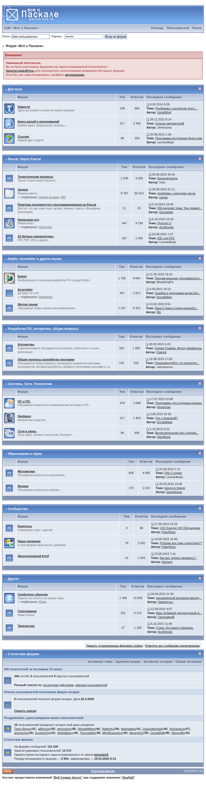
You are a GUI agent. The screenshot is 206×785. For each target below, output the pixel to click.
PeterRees (169, 532)
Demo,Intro (45, 227)
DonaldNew (164, 297)
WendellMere (86, 728)
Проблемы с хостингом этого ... (176, 108)
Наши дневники (29, 541)
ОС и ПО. (24, 401)
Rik (159, 312)
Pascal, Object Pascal (24, 159)
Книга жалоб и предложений (38, 121)
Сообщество (18, 509)
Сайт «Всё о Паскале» (21, 28)
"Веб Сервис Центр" (67, 777)
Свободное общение (33, 594)
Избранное (46, 296)
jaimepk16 (101, 754)
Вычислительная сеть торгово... (177, 432)
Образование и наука (25, 454)
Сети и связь (27, 431)
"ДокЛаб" (128, 777)
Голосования (27, 611)
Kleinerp (167, 561)
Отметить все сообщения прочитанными (172, 645)
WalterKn (108, 728)
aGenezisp (21, 732)
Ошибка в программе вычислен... (178, 293)
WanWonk (164, 436)
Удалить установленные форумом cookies (114, 645)
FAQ (63, 197)
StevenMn (178, 732)
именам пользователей (91, 685)
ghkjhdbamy (65, 732)
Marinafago (128, 728)
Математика (26, 471)
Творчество (26, 625)
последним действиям (58, 685)
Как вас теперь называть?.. (178, 557)
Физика (23, 486)
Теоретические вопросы (35, 176)
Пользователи (178, 28)
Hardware (24, 416)
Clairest (161, 352)
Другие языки (28, 304)
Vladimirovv (165, 602)
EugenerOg (42, 732)
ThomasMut (87, 732)
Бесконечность (167, 178)
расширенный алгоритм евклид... (179, 598)
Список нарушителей (169, 123)
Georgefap (166, 212)
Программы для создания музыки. (178, 403)
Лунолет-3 (164, 223)
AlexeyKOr (136, 732)
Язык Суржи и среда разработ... (176, 308)
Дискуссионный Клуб (33, 556)
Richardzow (177, 728)
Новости (24, 106)
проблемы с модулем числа (176, 193)
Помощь (157, 28)
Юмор (42, 601)
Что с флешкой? (166, 418)
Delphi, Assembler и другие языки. (35, 259)
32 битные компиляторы (36, 236)
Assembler (25, 289)
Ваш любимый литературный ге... (179, 613)
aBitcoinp (44, 728)
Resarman (164, 407)
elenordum (64, 728)
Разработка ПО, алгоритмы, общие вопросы (43, 329)
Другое (13, 579)
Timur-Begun (22, 728)
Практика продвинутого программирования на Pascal (57, 204)
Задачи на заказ (49, 197)
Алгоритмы (26, 344)
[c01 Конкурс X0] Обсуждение (180, 528)
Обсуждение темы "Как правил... (179, 208)
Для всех (15, 89)
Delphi (22, 276)
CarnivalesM (166, 617)
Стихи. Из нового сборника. (175, 627)
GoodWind (164, 112)
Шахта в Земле (174, 488)
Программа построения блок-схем (178, 138)
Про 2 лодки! (173, 472)
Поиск (197, 28)
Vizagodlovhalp (153, 728)
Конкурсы (25, 526)
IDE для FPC (166, 238)
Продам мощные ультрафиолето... (178, 278)
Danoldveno (174, 492)
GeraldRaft (157, 732)
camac (163, 197)
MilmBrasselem (112, 732)
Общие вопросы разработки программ (46, 359)
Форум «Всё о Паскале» (25, 46)
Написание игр (28, 219)
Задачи (23, 189)
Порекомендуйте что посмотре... (176, 363)
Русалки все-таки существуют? (181, 543)
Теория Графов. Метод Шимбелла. (178, 348)
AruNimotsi (166, 227)
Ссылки (23, 136)
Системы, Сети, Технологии (30, 384)
